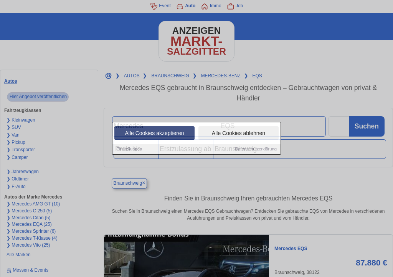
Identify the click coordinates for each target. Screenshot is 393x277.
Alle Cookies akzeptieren (154, 133)
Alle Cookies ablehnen (238, 133)
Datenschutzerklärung (256, 149)
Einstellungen (129, 149)
